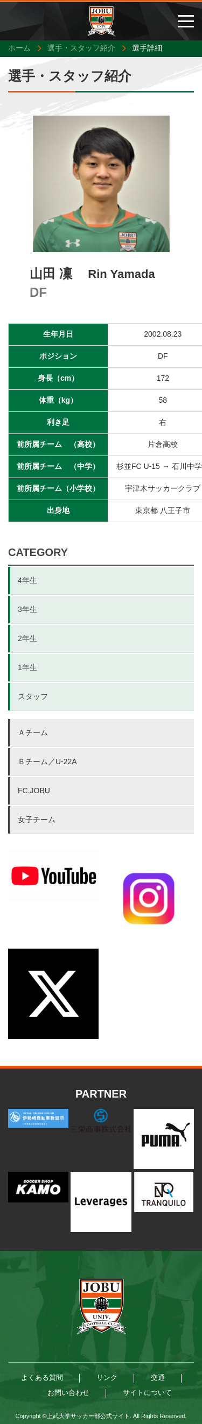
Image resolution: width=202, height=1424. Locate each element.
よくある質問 (42, 1377)
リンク (106, 1377)
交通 (158, 1377)
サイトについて (147, 1393)
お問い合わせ (68, 1393)
